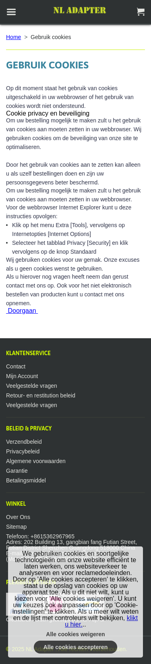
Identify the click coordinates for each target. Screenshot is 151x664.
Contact (15, 366)
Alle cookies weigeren (75, 634)
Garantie (17, 471)
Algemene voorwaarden (36, 461)
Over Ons (18, 517)
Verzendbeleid (24, 442)
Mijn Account (22, 376)
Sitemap (16, 527)
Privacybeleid (22, 451)
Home (13, 37)
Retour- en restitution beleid (40, 395)
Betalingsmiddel (26, 480)
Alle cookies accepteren (75, 647)
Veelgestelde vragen (31, 386)
